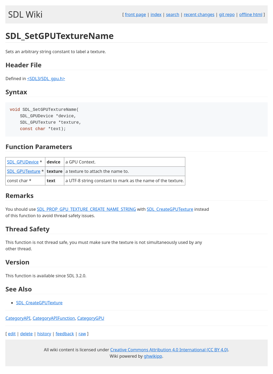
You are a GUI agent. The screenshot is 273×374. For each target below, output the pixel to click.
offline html (250, 14)
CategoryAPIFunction (54, 320)
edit (12, 336)
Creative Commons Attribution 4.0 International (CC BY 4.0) (169, 352)
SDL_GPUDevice (22, 164)
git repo (227, 14)
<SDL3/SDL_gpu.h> (46, 78)
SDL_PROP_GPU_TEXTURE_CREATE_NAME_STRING (86, 211)
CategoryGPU (90, 320)
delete (26, 336)
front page (135, 14)
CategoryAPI (17, 320)
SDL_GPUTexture (23, 173)
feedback (65, 336)
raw (82, 336)
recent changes (199, 14)
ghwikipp (153, 358)
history (44, 336)
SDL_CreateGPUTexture (170, 211)
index (156, 14)
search (172, 14)
